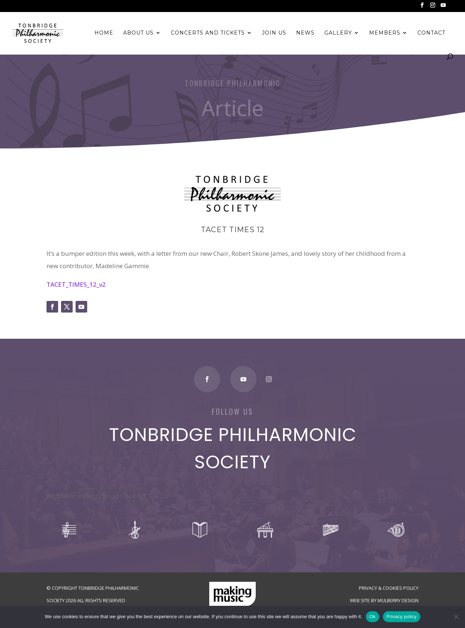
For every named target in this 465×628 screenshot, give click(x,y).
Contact (431, 33)
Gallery (338, 33)
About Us (138, 33)
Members (384, 33)
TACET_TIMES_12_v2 (76, 284)
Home (103, 33)
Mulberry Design (397, 600)
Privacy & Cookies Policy (388, 588)
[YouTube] (443, 7)
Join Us (274, 33)
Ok (372, 616)
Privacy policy (402, 616)
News (305, 33)
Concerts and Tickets (208, 33)
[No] (456, 616)
